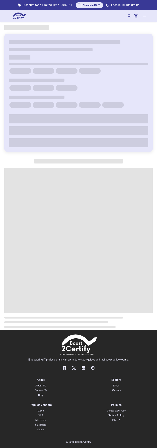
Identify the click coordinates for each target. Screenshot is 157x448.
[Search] (129, 16)
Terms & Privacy (116, 410)
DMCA (116, 419)
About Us (40, 385)
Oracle (40, 429)
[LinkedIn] (83, 368)
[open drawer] (144, 16)
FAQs (116, 385)
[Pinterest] (92, 368)
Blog (40, 394)
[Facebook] (64, 368)
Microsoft (40, 419)
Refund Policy (116, 415)
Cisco (40, 410)
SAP (40, 415)
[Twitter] (74, 368)
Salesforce (40, 424)
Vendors (116, 390)
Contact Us (41, 390)
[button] (89, 5)
